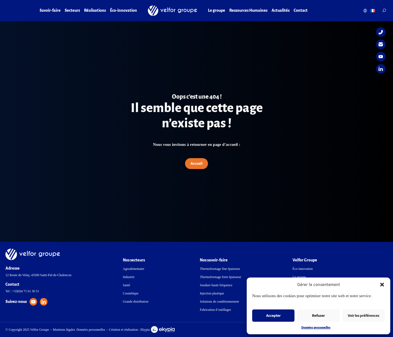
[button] (382, 284)
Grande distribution (135, 301)
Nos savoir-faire (214, 260)
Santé (126, 285)
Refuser (318, 316)
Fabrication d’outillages (215, 310)
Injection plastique (212, 293)
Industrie (129, 277)
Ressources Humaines (248, 10)
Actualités (281, 10)
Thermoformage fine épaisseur (220, 269)
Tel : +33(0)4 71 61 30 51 (22, 291)
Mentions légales (64, 330)
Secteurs (72, 10)
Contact (301, 10)
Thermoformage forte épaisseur (220, 277)
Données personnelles (316, 327)
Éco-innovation (123, 10)
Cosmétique (130, 293)
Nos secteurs (134, 260)
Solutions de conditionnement (219, 301)
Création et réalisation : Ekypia (142, 329)
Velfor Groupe (305, 260)
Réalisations (95, 10)
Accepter (273, 316)
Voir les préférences (363, 316)
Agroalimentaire (133, 269)
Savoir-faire (50, 10)
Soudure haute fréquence (216, 285)
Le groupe (216, 10)
